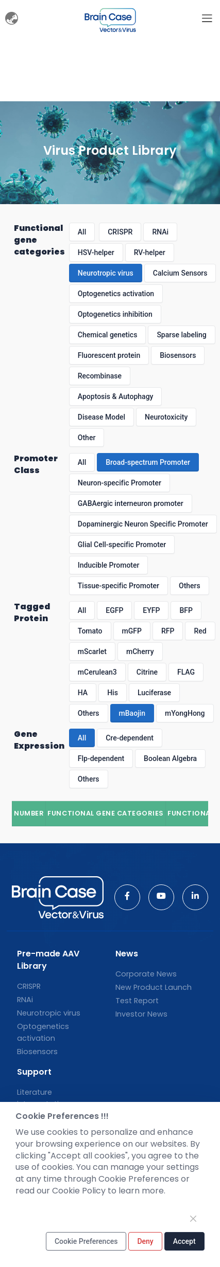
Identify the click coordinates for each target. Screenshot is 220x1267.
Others (189, 586)
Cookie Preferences (86, 1241)
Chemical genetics (108, 335)
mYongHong (185, 713)
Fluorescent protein (109, 355)
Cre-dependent (130, 738)
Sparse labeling (181, 335)
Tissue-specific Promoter (118, 586)
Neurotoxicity (166, 417)
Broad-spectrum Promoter (148, 462)
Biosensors (178, 355)
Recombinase (100, 376)
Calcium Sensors (180, 273)
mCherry (140, 651)
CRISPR (120, 232)
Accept (184, 1241)
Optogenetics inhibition (115, 314)
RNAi (160, 232)
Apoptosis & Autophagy (116, 396)
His (112, 693)
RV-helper (149, 252)
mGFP (132, 631)
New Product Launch (153, 987)
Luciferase (154, 693)
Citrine (147, 672)
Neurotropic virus (105, 273)
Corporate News (146, 974)
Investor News (141, 1014)
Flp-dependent (101, 758)
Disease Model (101, 417)
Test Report (137, 1000)
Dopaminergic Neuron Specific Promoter (143, 524)
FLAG (186, 672)
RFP (167, 631)
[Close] (193, 1218)
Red (200, 631)
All (82, 232)
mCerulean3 (97, 672)
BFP (185, 610)
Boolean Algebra (170, 758)
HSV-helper (96, 252)
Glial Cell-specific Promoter (122, 544)
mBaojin (132, 713)
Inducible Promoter (109, 565)
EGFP (114, 610)
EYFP (151, 610)
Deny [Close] (145, 1241)
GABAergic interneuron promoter (130, 503)
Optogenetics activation (116, 293)
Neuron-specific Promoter (119, 483)
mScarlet (92, 651)
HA (83, 693)
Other (87, 437)
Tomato (90, 631)
